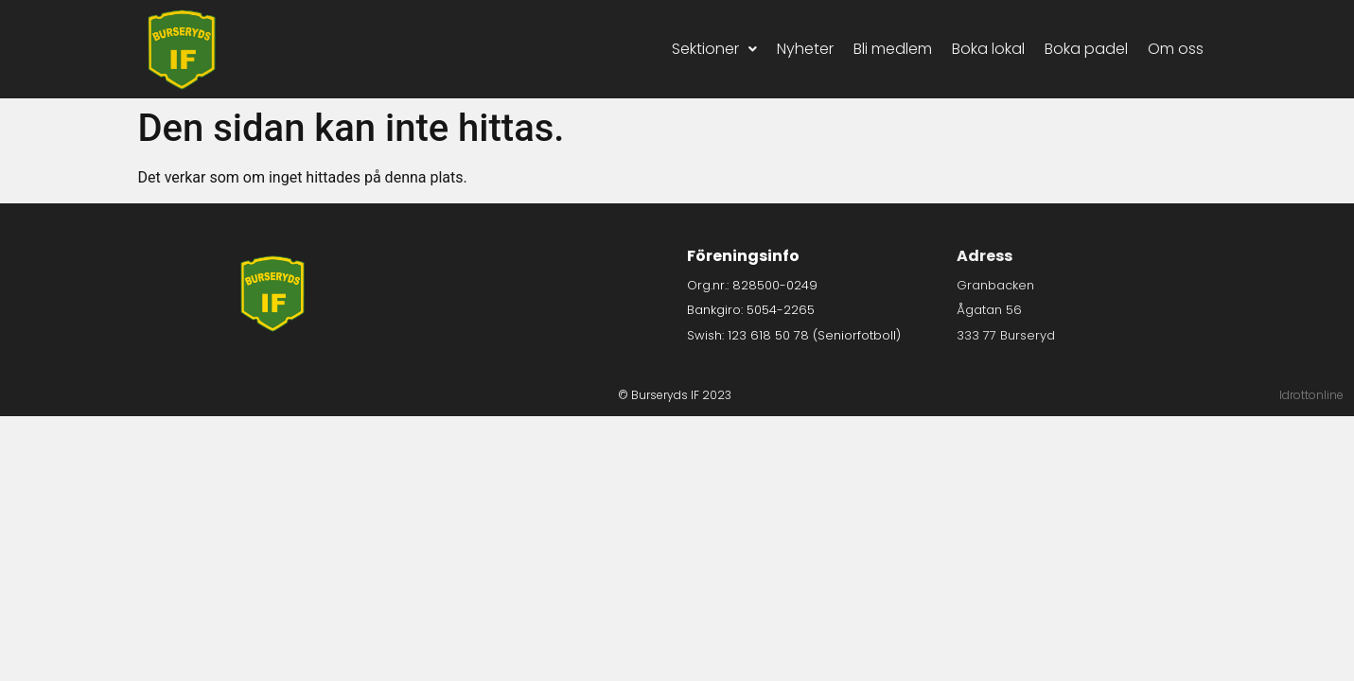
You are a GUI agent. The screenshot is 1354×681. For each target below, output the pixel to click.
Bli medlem (892, 49)
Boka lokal (988, 49)
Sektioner (714, 49)
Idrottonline (1311, 395)
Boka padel (1086, 49)
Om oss (1176, 49)
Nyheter (805, 49)
